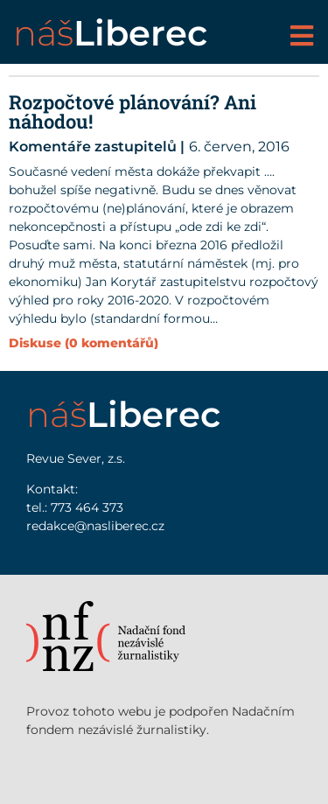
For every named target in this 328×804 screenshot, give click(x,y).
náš (110, 32)
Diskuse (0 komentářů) (83, 343)
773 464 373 (87, 507)
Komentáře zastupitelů (93, 146)
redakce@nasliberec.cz (95, 526)
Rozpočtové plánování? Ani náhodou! (132, 111)
